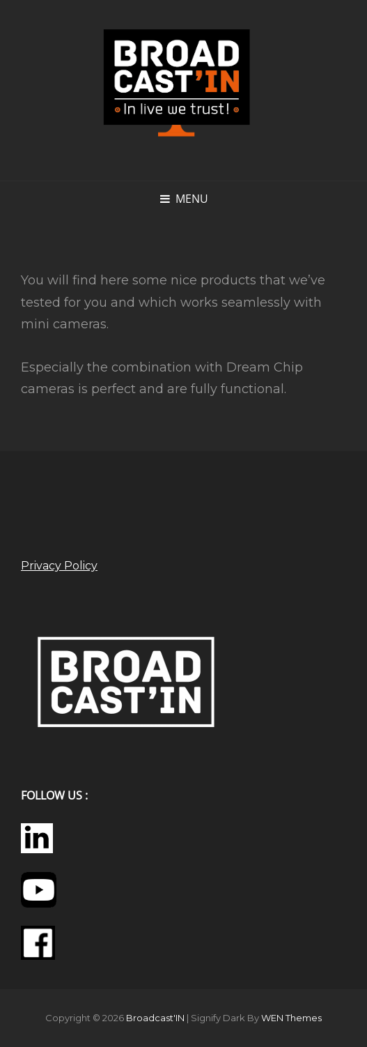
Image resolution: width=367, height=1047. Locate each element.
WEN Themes (291, 1017)
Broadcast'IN (155, 1017)
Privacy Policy (59, 565)
